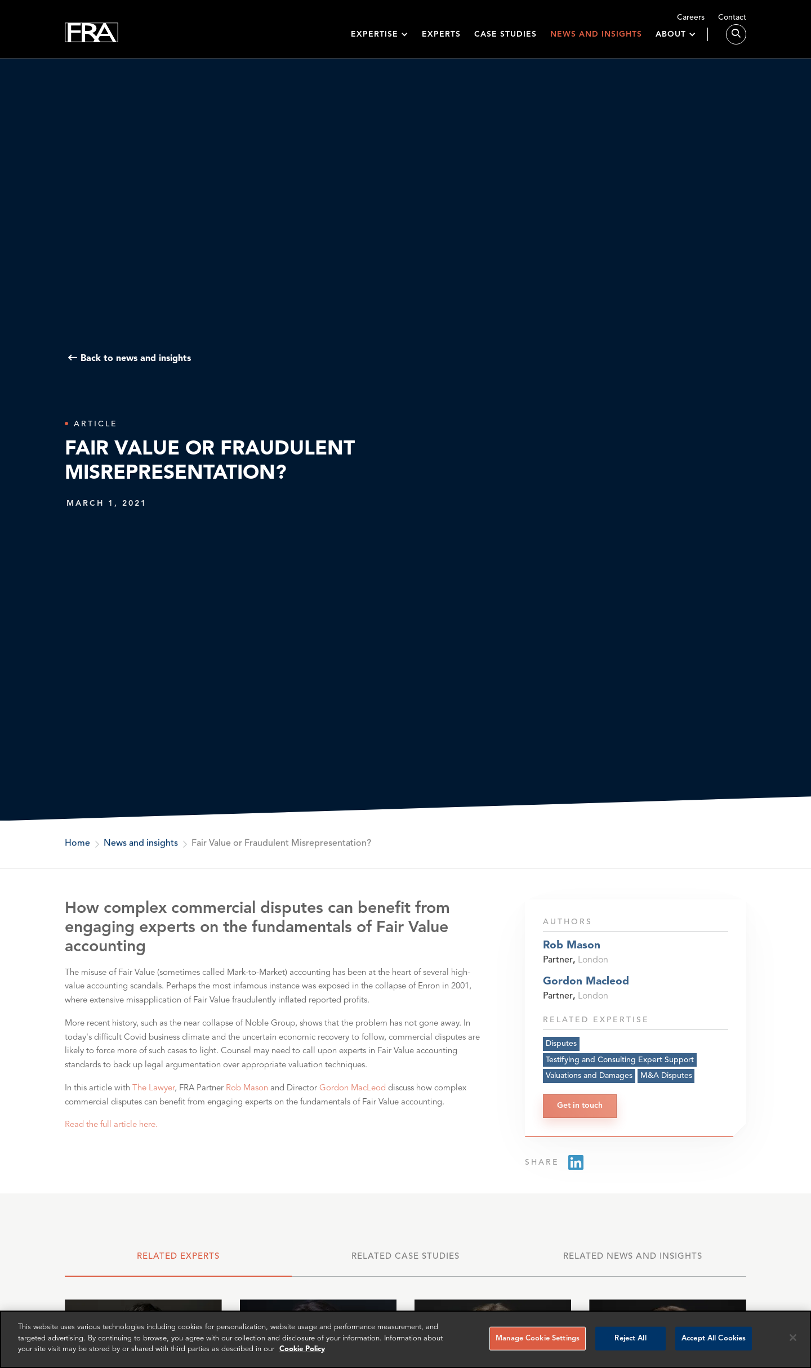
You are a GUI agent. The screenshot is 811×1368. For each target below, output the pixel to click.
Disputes (561, 1047)
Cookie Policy (302, 1349)
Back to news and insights (136, 358)
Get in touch (580, 1110)
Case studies (505, 40)
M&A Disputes (666, 1080)
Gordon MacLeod (352, 1094)
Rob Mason (247, 1094)
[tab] (178, 1262)
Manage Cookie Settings (538, 1338)
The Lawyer (153, 1094)
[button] (380, 41)
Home (77, 844)
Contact (732, 17)
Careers (691, 17)
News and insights (596, 40)
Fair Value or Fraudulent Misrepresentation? (281, 844)
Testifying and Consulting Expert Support (620, 1064)
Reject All (630, 1338)
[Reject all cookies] (793, 1337)
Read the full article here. (111, 1131)
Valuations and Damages (589, 1080)
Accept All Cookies (713, 1338)
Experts (441, 40)
